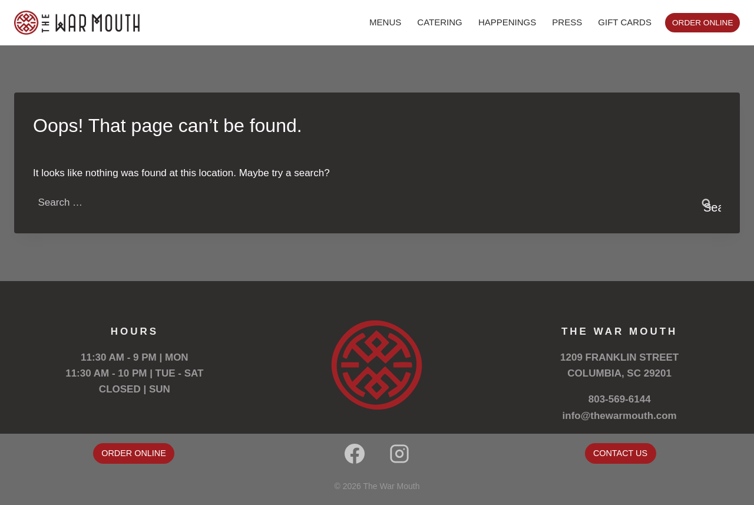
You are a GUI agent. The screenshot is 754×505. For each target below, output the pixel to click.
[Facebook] (355, 454)
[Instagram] (399, 454)
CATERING (439, 22)
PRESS (567, 22)
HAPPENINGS (507, 22)
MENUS (385, 22)
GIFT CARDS (625, 22)
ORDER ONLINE (702, 22)
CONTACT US (620, 453)
